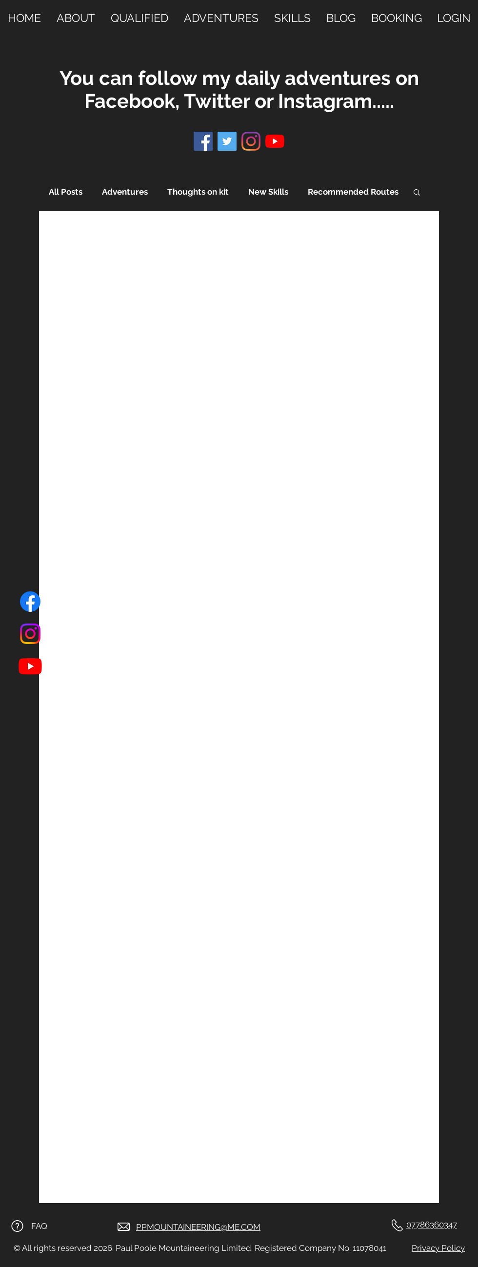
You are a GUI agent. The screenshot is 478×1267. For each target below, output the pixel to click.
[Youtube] (30, 666)
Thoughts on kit (198, 192)
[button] (416, 193)
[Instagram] (30, 633)
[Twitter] (227, 141)
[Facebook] (30, 601)
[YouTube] (274, 141)
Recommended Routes (353, 192)
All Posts (65, 192)
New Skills (268, 192)
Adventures (125, 192)
